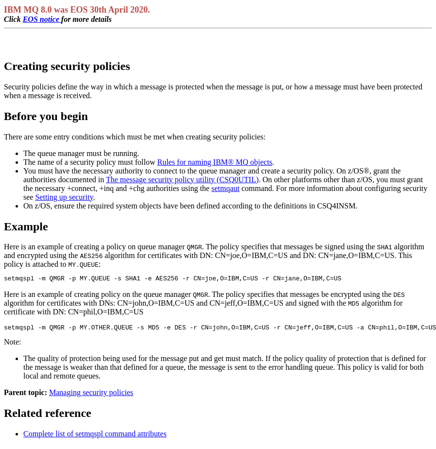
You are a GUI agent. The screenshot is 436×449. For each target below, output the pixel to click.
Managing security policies (91, 395)
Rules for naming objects (214, 162)
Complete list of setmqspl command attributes (95, 436)
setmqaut (225, 188)
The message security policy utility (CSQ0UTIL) (182, 179)
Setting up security (64, 197)
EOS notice (42, 19)
